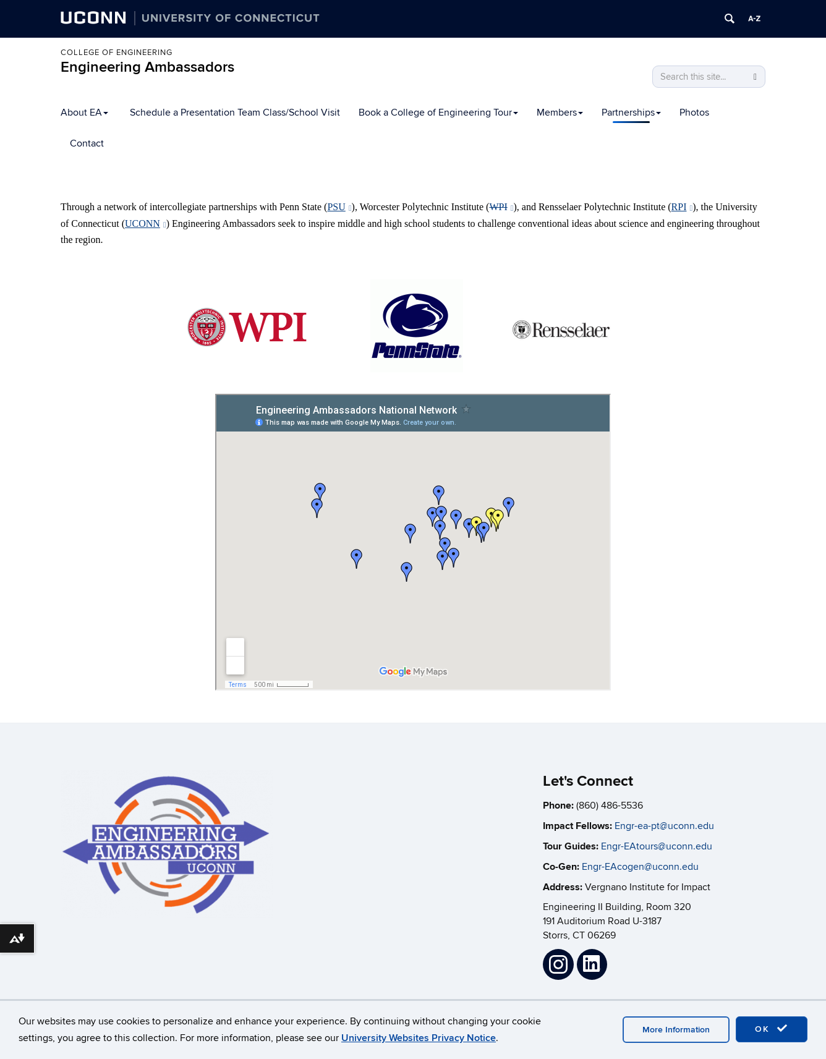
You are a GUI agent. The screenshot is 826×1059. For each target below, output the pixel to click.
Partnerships (631, 112)
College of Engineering (116, 52)
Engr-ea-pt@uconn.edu (664, 826)
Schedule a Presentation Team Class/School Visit (235, 112)
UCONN (145, 223)
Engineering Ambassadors (147, 67)
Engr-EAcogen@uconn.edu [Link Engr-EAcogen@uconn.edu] (640, 867)
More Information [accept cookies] (676, 1029)
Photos (694, 112)
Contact (87, 143)
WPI (501, 207)
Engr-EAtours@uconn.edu (656, 846)
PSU (339, 207)
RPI (682, 207)
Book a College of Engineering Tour (438, 112)
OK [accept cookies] (771, 1028)
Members (560, 112)
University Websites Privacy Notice (418, 1038)
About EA (84, 112)
